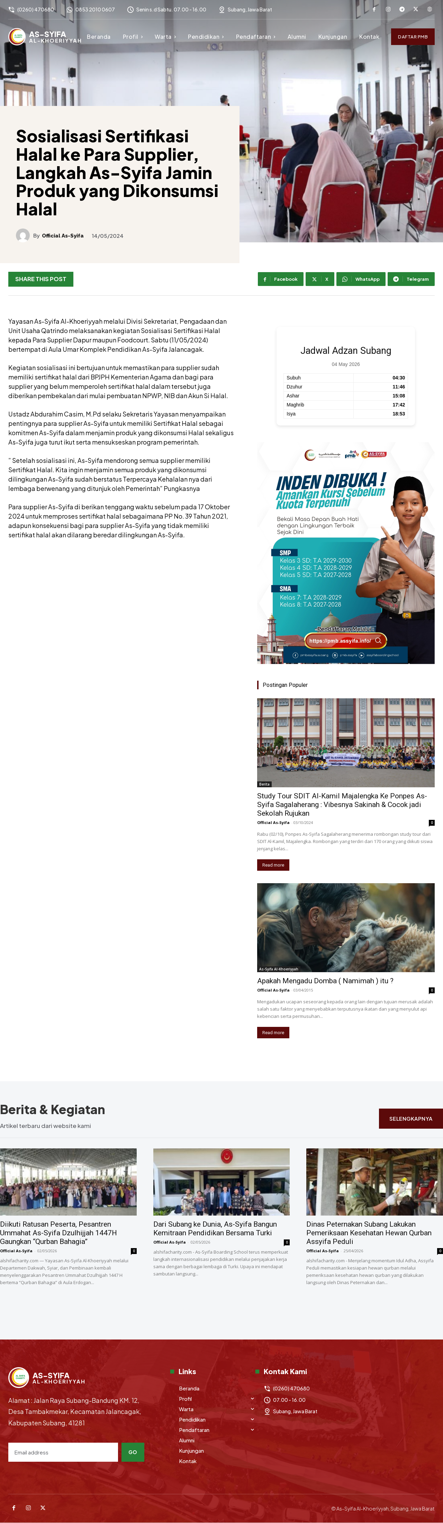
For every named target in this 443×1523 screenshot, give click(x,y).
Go (132, 1452)
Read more (273, 865)
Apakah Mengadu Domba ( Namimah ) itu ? (325, 981)
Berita (264, 784)
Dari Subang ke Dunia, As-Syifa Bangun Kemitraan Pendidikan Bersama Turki (215, 1228)
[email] (63, 1452)
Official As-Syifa (63, 236)
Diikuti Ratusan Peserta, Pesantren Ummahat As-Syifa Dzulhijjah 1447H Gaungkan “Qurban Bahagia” (58, 1233)
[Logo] (45, 36)
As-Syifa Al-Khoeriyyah (278, 969)
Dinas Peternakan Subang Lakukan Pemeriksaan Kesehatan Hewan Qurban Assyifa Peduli (369, 1233)
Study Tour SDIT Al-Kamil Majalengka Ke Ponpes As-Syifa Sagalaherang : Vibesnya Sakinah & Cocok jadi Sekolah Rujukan (342, 804)
